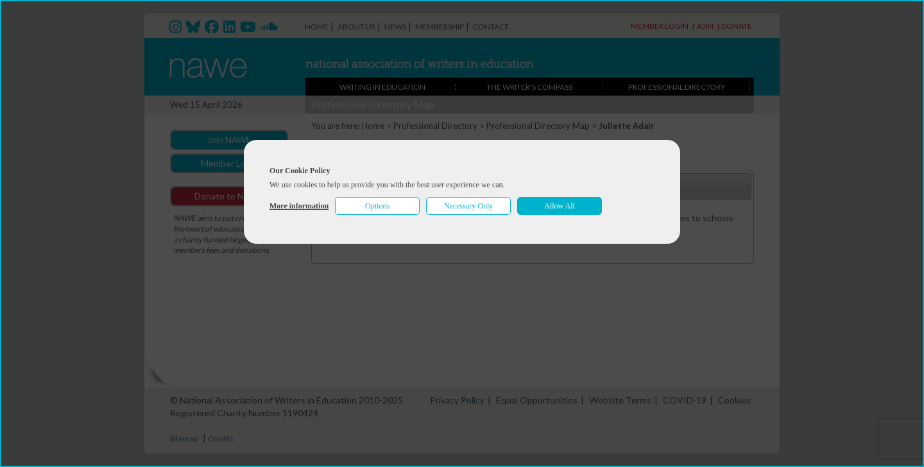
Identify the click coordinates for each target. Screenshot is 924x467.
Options (377, 205)
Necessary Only (468, 205)
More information (299, 205)
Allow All (559, 205)
